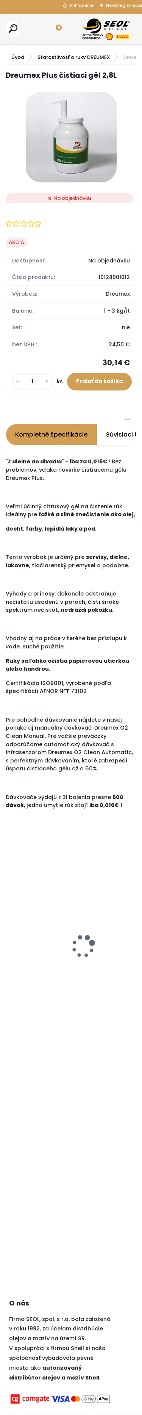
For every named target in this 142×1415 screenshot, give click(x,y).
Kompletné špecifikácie (51, 434)
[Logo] (106, 29)
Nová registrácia (124, 5)
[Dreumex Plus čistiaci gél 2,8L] (71, 137)
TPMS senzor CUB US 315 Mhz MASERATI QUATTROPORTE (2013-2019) (45, 919)
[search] (13, 28)
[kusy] (32, 381)
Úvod (17, 57)
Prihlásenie (82, 5)
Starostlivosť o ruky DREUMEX (73, 57)
